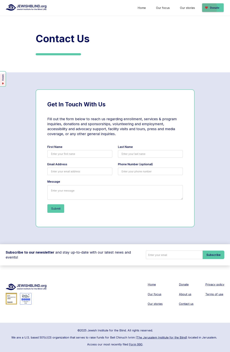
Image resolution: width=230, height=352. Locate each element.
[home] (26, 7)
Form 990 (135, 344)
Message (53, 181)
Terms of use (214, 294)
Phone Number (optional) (135, 164)
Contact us (186, 304)
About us (185, 294)
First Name (54, 147)
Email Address (57, 164)
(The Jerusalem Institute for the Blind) (161, 337)
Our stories (187, 8)
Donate (184, 284)
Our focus (163, 8)
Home (142, 8)
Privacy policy (214, 284)
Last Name (125, 147)
